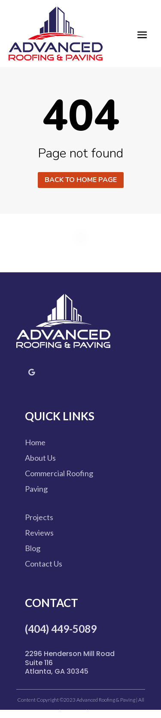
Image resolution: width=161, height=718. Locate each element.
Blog (32, 548)
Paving (36, 488)
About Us (40, 457)
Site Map (99, 711)
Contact (51, 603)
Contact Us (43, 563)
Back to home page (81, 180)
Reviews (39, 532)
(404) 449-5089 (61, 628)
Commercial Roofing (59, 473)
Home (35, 442)
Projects (39, 517)
